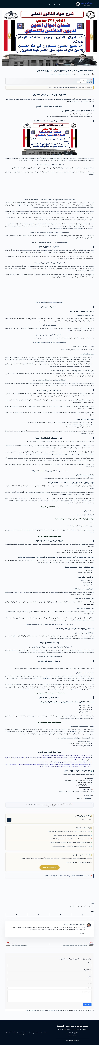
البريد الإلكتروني (87, 969)
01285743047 (82, 861)
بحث (10, 819)
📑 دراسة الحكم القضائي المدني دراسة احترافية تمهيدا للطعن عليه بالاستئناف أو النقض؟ (71, 842)
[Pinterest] (38, 914)
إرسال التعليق (87, 1004)
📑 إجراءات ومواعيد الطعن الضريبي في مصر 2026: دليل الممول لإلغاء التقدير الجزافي (72, 845)
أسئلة (33, 1033)
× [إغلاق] (92, 803)
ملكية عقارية (73, 905)
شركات (33, 1031)
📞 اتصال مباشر (88, 799)
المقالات (44, 4)
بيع (6, 1031)
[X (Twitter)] (61, 914)
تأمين (61, 160)
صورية (29, 1033)
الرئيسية (58, 4)
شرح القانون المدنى (82, 905)
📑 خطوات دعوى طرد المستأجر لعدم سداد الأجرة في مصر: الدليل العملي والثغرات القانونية (71, 838)
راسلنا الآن (68, 861)
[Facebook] (82, 914)
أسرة (26, 1031)
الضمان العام (19, 205)
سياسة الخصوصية (12, 1031)
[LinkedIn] (16, 914)
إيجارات (22, 1031)
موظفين (45, 1031)
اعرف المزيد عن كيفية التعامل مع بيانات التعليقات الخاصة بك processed (44, 1009)
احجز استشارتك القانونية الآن (49, 866)
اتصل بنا (49, 4)
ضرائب (38, 1031)
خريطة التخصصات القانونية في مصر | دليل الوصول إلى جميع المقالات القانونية (65, 875)
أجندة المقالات (77, 760)
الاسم (89, 962)
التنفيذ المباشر (46, 678)
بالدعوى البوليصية (82, 620)
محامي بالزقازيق (23, 1033)
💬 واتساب (79, 799)
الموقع (89, 976)
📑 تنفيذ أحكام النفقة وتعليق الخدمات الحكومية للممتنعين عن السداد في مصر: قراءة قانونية (70, 831)
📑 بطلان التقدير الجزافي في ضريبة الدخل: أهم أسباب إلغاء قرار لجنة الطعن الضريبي (72, 834)
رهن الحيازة (73, 731)
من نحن (54, 4)
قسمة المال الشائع (75, 452)
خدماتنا (40, 4)
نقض (18, 1031)
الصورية (91, 905)
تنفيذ (30, 1031)
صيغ (41, 1031)
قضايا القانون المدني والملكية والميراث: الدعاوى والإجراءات (60, 74)
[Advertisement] (52, 186)
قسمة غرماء (49, 321)
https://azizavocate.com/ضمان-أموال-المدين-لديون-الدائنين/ (37, 804)
